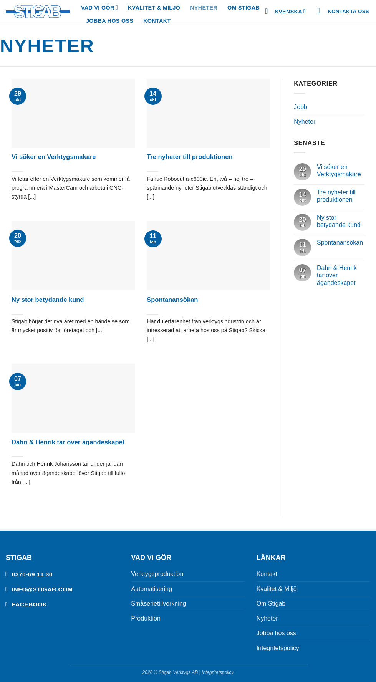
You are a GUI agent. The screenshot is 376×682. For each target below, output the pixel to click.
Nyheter (203, 8)
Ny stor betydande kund (48, 299)
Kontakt (157, 21)
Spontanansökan (172, 299)
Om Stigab (243, 8)
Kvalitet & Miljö (154, 8)
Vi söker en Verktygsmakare (54, 157)
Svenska (290, 11)
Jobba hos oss (109, 21)
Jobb (300, 107)
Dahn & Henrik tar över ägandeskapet (68, 442)
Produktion (146, 618)
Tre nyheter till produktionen (189, 157)
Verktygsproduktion (157, 574)
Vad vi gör (99, 7)
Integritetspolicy (278, 648)
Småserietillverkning (158, 603)
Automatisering (151, 589)
